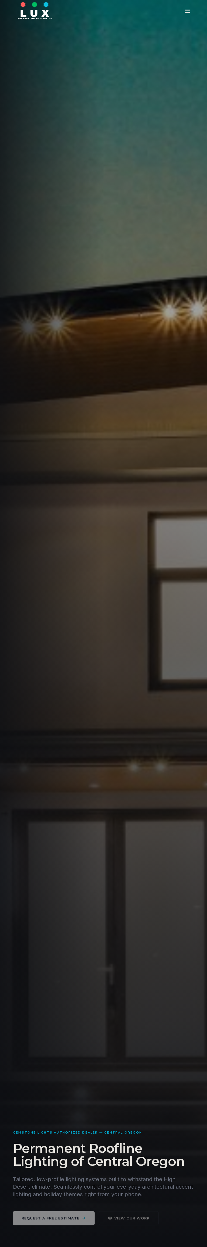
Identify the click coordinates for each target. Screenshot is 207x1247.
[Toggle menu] (187, 10)
